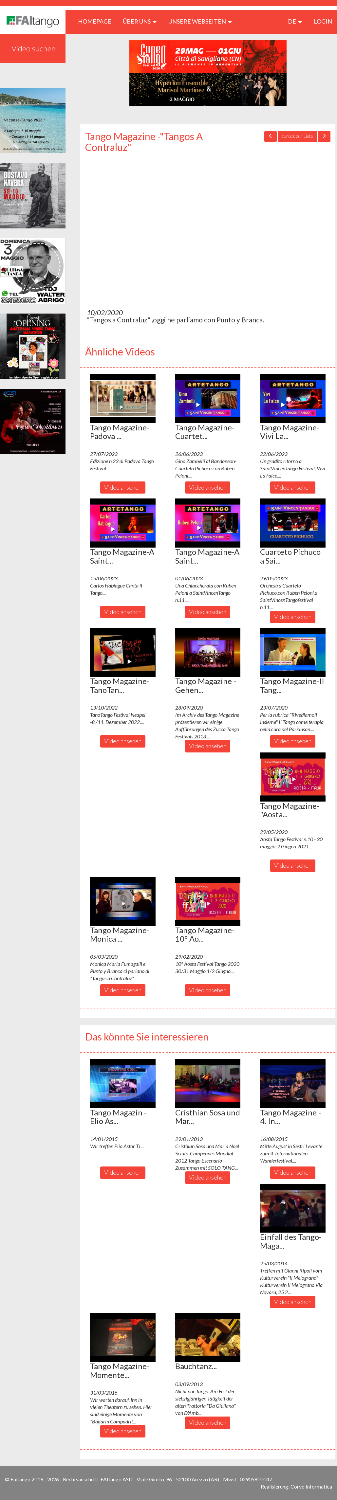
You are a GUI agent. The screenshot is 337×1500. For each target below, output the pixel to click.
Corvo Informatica (311, 1486)
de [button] (295, 21)
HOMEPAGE (97, 21)
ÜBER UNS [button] (140, 21)
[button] (123, 398)
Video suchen (33, 48)
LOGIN (323, 21)
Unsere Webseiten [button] (200, 21)
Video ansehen (122, 487)
